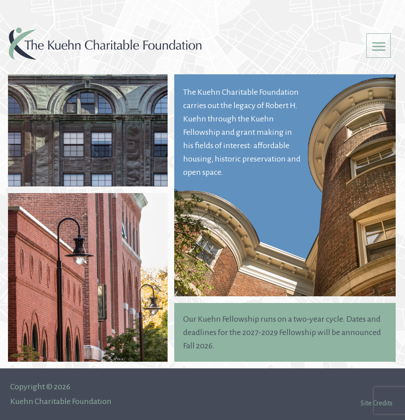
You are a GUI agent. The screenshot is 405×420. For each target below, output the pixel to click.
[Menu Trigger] (378, 45)
